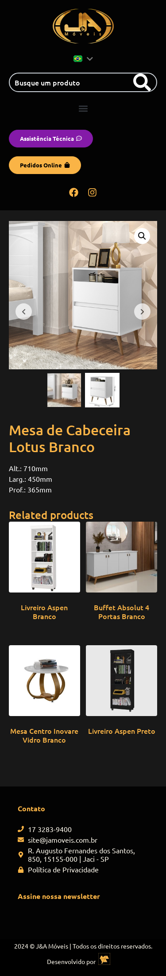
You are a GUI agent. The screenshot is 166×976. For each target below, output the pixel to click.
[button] (83, 108)
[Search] (142, 82)
